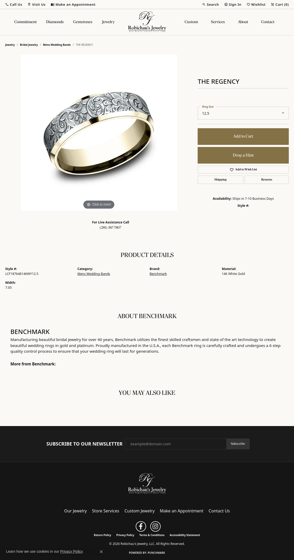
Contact (267, 22)
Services (218, 22)
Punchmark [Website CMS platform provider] (156, 553)
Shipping (220, 179)
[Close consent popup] (101, 551)
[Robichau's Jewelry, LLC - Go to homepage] (147, 483)
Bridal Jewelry (29, 45)
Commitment (25, 22)
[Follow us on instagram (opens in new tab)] (155, 526)
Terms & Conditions (152, 535)
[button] (13, 4)
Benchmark (158, 274)
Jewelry (108, 22)
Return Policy (102, 535)
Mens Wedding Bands (57, 45)
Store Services (105, 511)
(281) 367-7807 (110, 227)
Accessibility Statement (185, 535)
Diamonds (55, 22)
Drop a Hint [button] (243, 155)
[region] (99, 133)
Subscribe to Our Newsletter (84, 444)
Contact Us (219, 511)
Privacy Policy (125, 535)
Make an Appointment (181, 511)
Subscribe (238, 444)
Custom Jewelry (139, 511)
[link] (73, 4)
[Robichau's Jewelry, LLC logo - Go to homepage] (147, 22)
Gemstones (82, 22)
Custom (191, 22)
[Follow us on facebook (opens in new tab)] (141, 526)
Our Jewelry (75, 511)
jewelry (10, 45)
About (243, 22)
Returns (266, 179)
